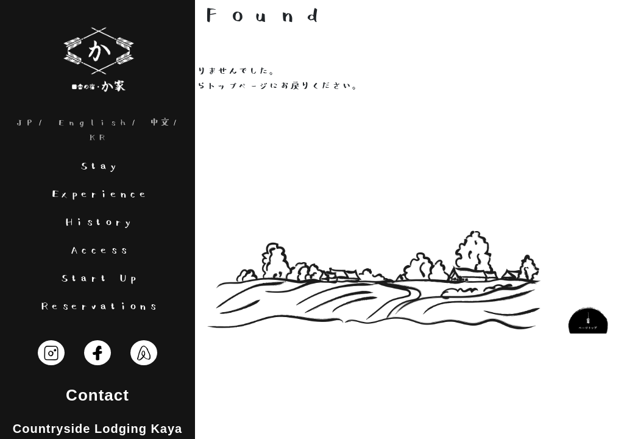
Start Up (97, 278)
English (92, 122)
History (97, 222)
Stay (97, 166)
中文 (159, 122)
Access (97, 250)
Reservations (97, 306)
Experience (97, 194)
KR (97, 137)
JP (25, 122)
